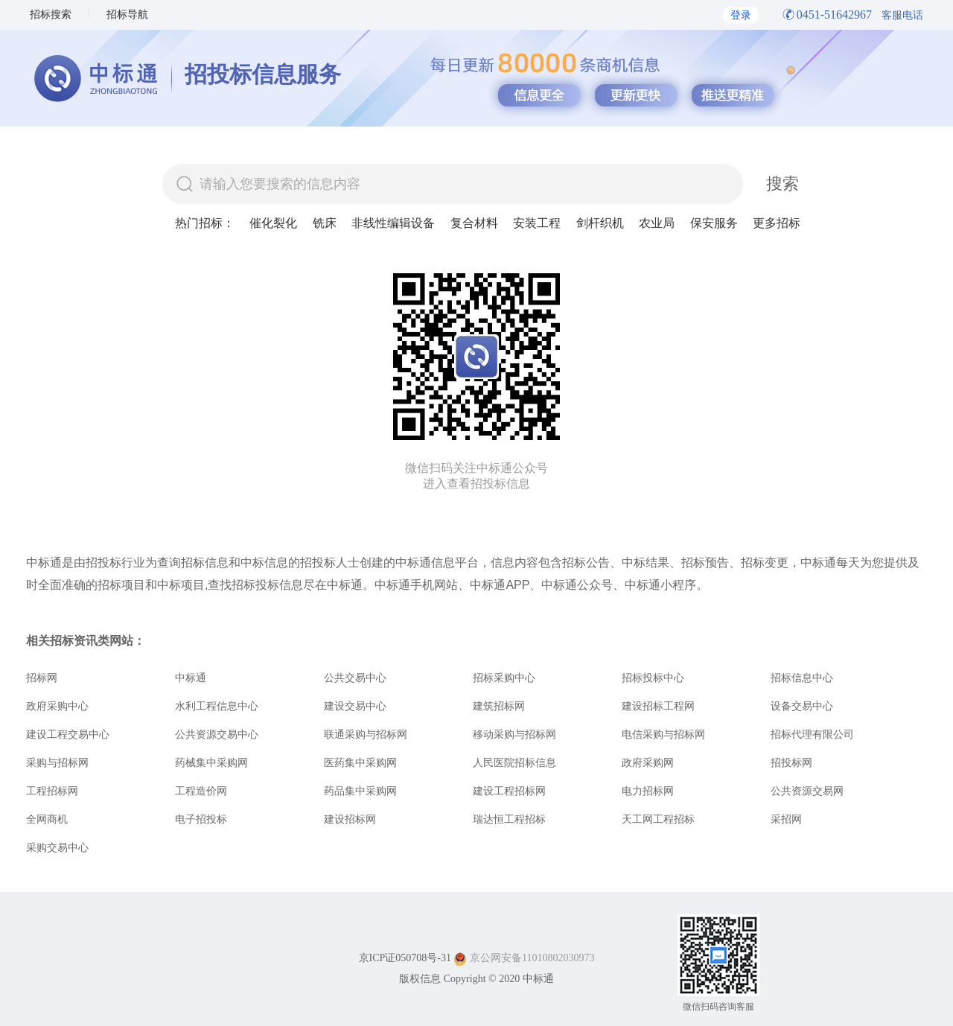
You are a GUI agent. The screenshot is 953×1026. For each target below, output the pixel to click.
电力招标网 (648, 791)
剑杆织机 (600, 223)
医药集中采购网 (360, 762)
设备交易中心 (802, 706)
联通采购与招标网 (365, 734)
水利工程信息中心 (216, 706)
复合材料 (474, 223)
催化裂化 (273, 223)
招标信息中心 (802, 678)
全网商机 (47, 819)
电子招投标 (201, 819)
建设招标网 (350, 819)
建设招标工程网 (658, 706)
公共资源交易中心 (216, 734)
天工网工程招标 (658, 819)
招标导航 (127, 14)
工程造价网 (201, 791)
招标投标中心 (653, 678)
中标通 (190, 678)
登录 (740, 15)
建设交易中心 (355, 706)
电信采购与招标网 (663, 734)
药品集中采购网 (360, 791)
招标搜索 (50, 14)
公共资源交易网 (807, 791)
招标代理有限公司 (812, 734)
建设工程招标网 (509, 791)
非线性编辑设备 (393, 223)
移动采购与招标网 (514, 734)
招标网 (41, 678)
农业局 (657, 223)
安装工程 (537, 223)
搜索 (782, 183)
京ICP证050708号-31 (405, 957)
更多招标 (776, 223)
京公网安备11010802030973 (532, 957)
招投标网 (791, 762)
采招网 (786, 819)
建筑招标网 (499, 706)
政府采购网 (648, 762)
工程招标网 (52, 791)
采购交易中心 (57, 847)
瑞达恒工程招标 (509, 819)
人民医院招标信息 (514, 762)
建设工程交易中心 (67, 734)
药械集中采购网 (211, 762)
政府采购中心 (57, 706)
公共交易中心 (355, 678)
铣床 (325, 223)
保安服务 (714, 223)
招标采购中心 (504, 678)
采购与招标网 (57, 762)
